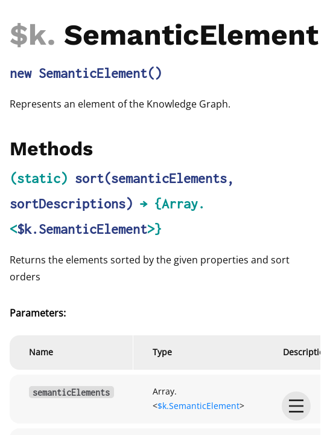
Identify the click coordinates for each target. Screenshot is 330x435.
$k (28, 35)
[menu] (296, 406)
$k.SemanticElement (82, 229)
